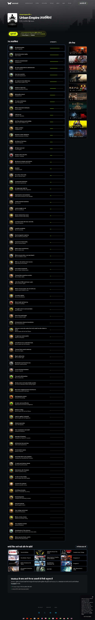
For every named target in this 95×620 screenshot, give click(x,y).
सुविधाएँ (58, 3)
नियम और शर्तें (40, 607)
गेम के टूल (51, 3)
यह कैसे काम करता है (29, 3)
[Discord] (39, 613)
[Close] (92, 597)
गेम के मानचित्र (44, 3)
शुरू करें (13, 34)
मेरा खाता (69, 3)
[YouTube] (56, 613)
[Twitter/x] (45, 613)
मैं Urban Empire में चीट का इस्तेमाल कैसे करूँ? (22, 586)
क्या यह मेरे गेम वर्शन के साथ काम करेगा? (20, 589)
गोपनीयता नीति (48, 607)
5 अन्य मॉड (43, 33)
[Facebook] (50, 613)
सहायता (56, 607)
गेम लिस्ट (37, 3)
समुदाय (63, 3)
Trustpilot (13, 583)
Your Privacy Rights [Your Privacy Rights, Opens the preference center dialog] (87, 616)
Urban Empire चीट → (25, 14)
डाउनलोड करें (83, 3)
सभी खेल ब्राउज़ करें (81, 547)
